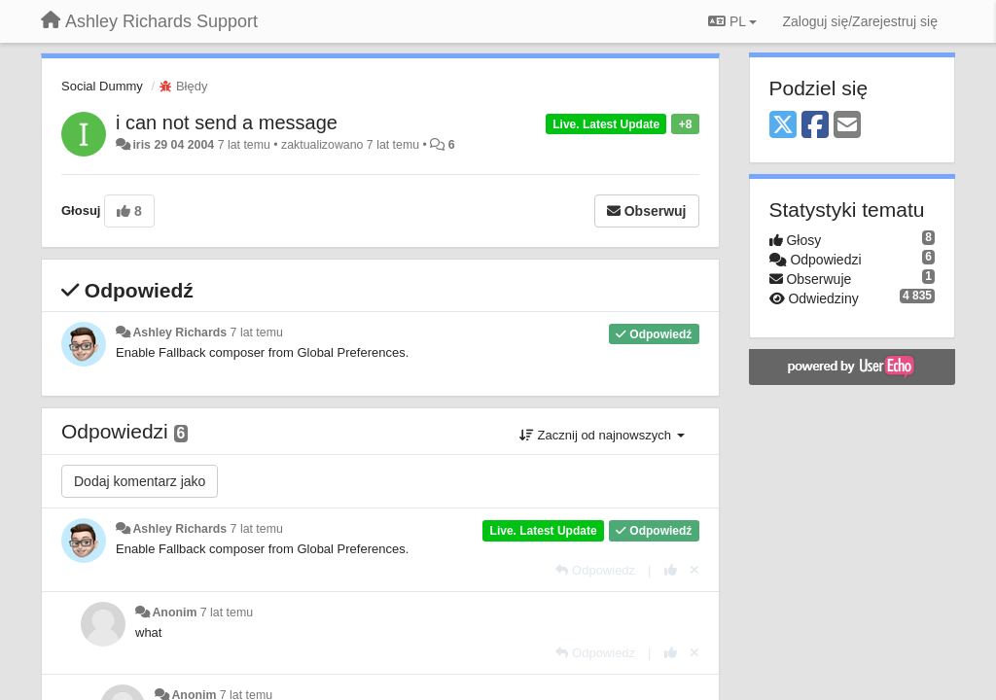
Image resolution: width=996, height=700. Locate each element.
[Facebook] (815, 126)
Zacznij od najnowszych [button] (602, 435)
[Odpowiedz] (595, 570)
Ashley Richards (179, 332)
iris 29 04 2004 (173, 145)
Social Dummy (102, 86)
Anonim (174, 612)
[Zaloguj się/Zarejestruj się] (859, 21)
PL (732, 21)
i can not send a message (227, 122)
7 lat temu (257, 332)
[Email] (847, 126)
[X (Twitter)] (783, 126)
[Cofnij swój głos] (694, 570)
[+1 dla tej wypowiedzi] (670, 570)
